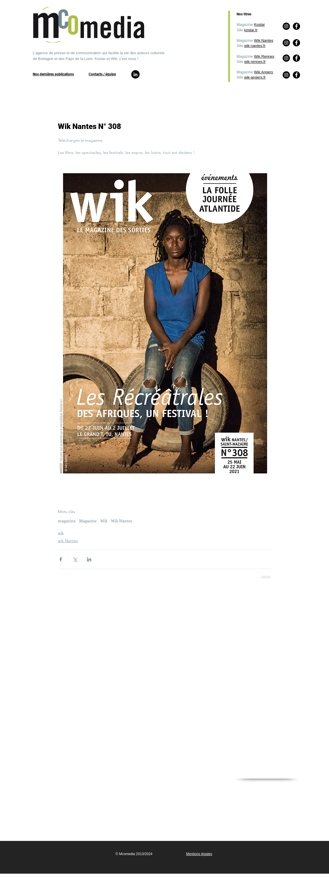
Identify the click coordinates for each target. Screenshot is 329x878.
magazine (67, 520)
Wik (103, 520)
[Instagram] (286, 75)
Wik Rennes (264, 56)
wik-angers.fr (255, 77)
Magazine (88, 520)
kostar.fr (250, 30)
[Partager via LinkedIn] (89, 559)
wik (61, 532)
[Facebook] (296, 75)
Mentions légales (199, 854)
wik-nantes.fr (255, 45)
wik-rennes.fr (255, 61)
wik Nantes (68, 540)
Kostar (259, 24)
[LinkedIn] (135, 74)
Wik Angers (263, 72)
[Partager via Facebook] (60, 559)
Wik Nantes (263, 40)
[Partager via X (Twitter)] (75, 559)
